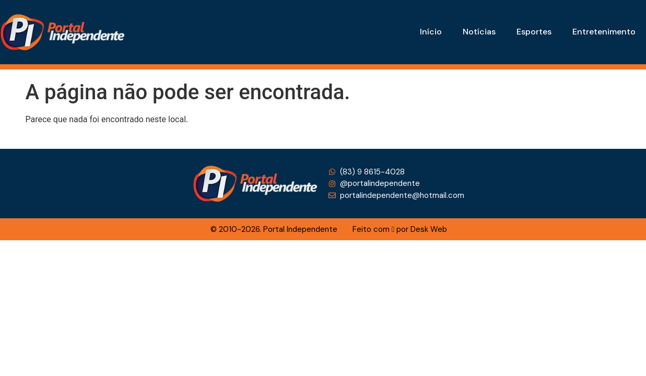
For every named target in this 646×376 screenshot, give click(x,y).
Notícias (479, 31)
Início (431, 31)
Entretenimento (604, 31)
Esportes (533, 31)
